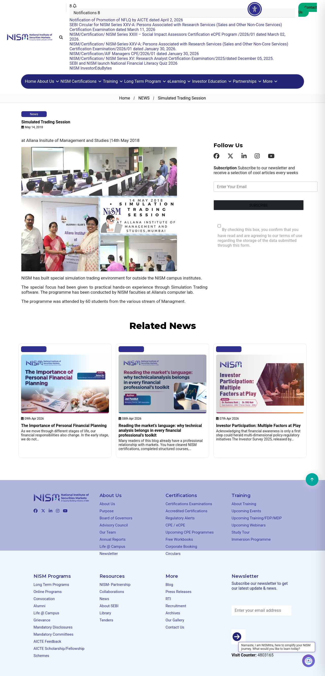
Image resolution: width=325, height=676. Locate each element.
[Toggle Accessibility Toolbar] (254, 9)
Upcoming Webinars (249, 525)
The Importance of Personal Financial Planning (64, 425)
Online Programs (48, 591)
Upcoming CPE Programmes (190, 532)
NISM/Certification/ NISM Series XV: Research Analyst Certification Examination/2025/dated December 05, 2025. (172, 58)
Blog (33, 349)
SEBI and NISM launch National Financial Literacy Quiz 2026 (123, 63)
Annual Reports (112, 539)
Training (113, 81)
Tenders (106, 620)
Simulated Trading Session (45, 122)
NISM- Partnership (115, 584)
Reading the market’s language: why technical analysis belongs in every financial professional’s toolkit (160, 430)
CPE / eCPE (175, 525)
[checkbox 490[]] (219, 226)
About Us (48, 81)
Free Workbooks (179, 539)
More (270, 81)
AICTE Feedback (47, 641)
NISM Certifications (81, 81)
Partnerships (247, 81)
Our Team (108, 532)
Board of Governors (116, 518)
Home (30, 81)
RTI (168, 599)
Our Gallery (175, 620)
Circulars (173, 553)
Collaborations (112, 591)
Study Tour (241, 532)
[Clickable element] (29, 36)
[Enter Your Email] (266, 187)
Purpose (107, 511)
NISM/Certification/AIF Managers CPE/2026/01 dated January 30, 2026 (134, 53)
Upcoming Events (246, 511)
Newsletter (109, 553)
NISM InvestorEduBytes (91, 68)
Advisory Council (114, 525)
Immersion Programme (251, 539)
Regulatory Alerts (180, 518)
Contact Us (307, 9)
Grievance (42, 620)
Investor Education (212, 81)
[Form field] (259, 205)
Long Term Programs (51, 584)
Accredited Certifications (186, 511)
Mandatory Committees (53, 634)
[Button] (238, 637)
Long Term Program (145, 81)
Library (105, 613)
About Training (244, 504)
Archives (173, 613)
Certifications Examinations (189, 504)
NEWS (144, 98)
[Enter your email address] (261, 610)
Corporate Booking (181, 546)
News (104, 599)
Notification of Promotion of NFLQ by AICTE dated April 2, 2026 (126, 20)
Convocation (44, 599)
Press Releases (178, 591)
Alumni (39, 606)
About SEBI (109, 606)
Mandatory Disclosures (53, 627)
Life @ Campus (112, 546)
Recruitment (176, 606)
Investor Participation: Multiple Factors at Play (258, 425)
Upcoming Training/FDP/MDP (257, 518)
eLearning (179, 81)
